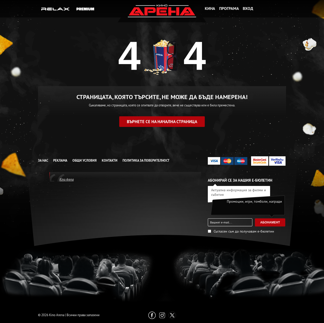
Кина (210, 8)
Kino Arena (66, 179)
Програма (229, 8)
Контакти (109, 160)
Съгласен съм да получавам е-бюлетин (244, 231)
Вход (248, 8)
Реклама (60, 160)
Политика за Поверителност (146, 160)
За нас (43, 160)
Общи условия (84, 160)
